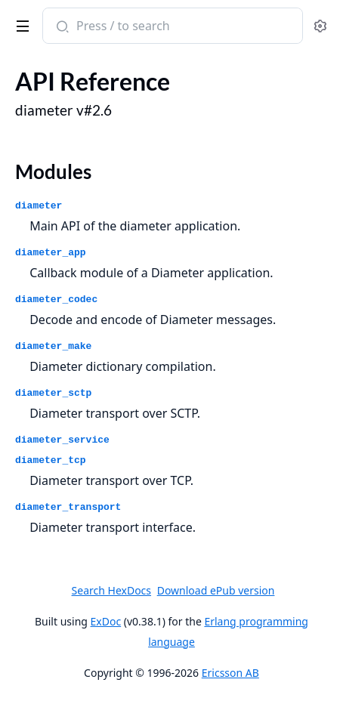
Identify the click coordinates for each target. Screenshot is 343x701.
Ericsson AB (230, 672)
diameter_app (50, 252)
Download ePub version (216, 590)
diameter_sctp (53, 393)
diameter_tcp (50, 460)
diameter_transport (68, 507)
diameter (38, 206)
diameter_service (62, 440)
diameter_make (53, 346)
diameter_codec (56, 299)
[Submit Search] (60, 27)
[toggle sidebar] (20, 23)
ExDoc (106, 621)
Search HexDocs (111, 591)
